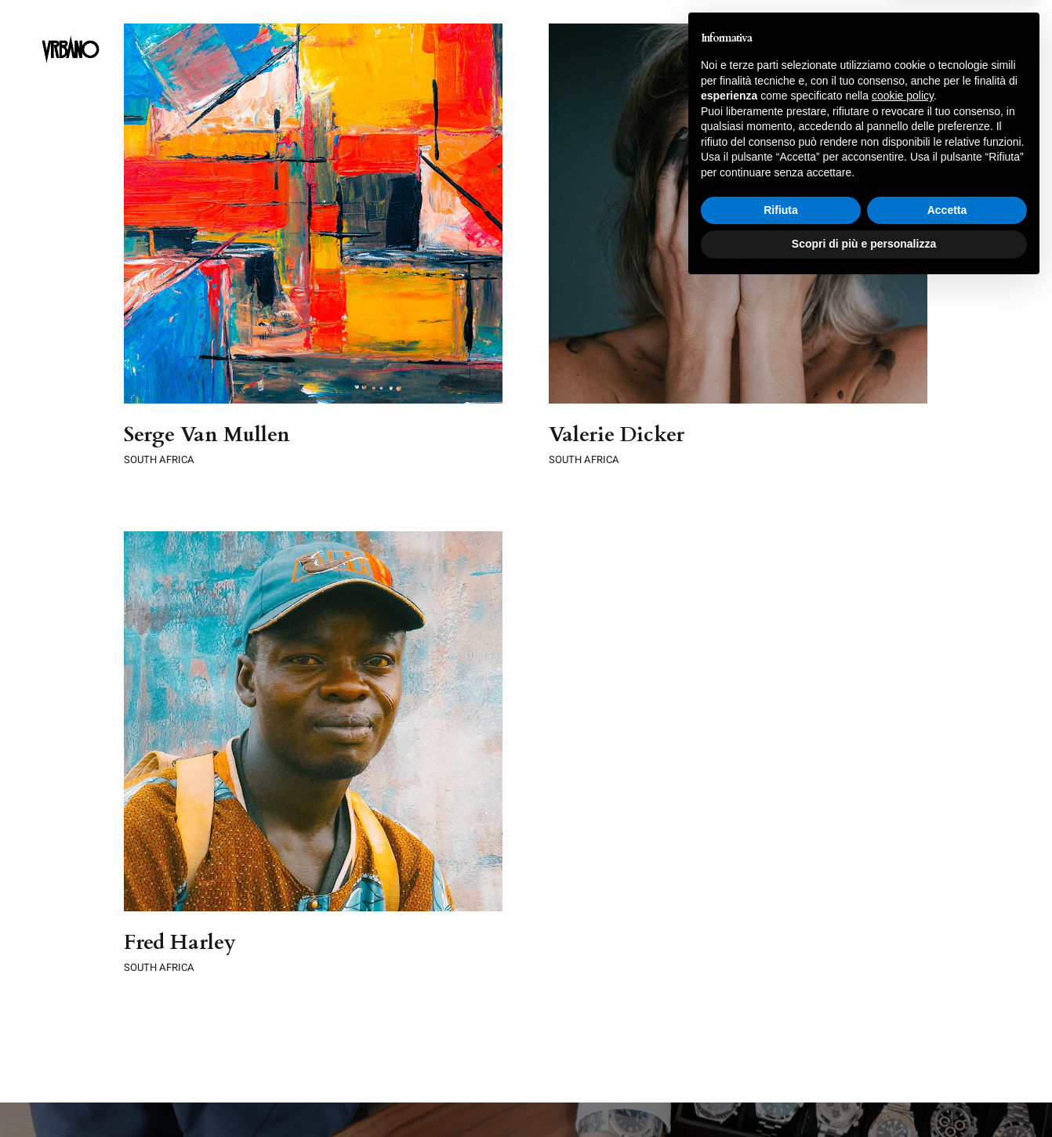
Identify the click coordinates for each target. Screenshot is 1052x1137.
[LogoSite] (70, 24)
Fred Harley (223, 904)
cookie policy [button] (903, 946)
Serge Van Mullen (207, 434)
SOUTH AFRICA (159, 459)
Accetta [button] (947, 1060)
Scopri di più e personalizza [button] (864, 1094)
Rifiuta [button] (781, 1060)
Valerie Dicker (606, 434)
